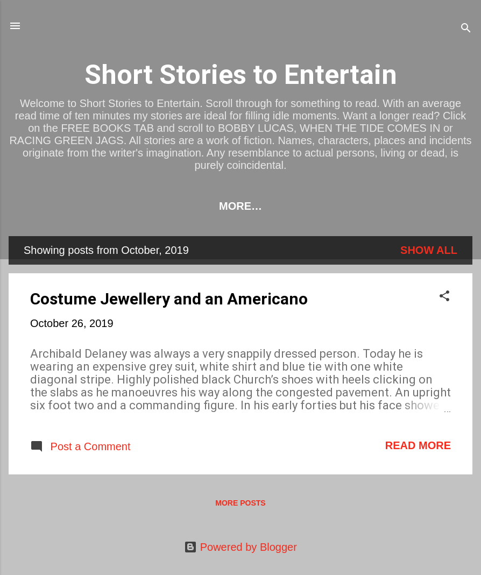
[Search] (465, 29)
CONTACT (423, 206)
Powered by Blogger (240, 547)
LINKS (101, 206)
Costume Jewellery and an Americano (169, 298)
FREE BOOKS (276, 206)
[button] (444, 297)
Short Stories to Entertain (240, 74)
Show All (428, 250)
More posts (240, 503)
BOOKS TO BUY (178, 206)
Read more (418, 445)
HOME (48, 206)
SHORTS (354, 206)
